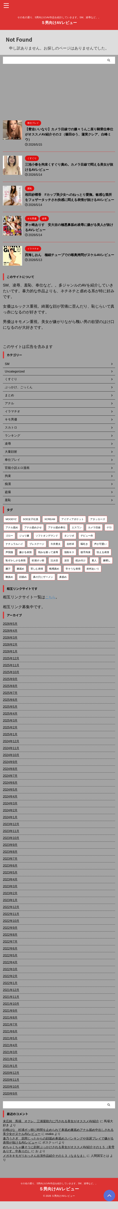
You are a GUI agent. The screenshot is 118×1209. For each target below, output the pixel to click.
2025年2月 (10, 735)
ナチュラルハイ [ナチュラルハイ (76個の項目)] (14, 551)
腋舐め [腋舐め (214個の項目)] (20, 576)
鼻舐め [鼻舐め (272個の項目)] (63, 584)
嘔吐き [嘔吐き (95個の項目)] (84, 551)
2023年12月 (11, 831)
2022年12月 (11, 914)
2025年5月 (10, 714)
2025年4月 (10, 721)
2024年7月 (10, 783)
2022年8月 (10, 942)
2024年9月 (10, 769)
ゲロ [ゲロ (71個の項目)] (109, 535)
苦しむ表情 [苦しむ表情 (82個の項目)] (37, 576)
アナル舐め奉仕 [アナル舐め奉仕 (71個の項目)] (57, 535)
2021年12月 (11, 997)
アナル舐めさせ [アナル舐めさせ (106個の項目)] (33, 535)
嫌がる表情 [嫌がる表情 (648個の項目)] (25, 560)
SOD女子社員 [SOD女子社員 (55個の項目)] (30, 527)
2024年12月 (11, 749)
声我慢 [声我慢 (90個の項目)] (9, 560)
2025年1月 (10, 742)
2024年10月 (11, 762)
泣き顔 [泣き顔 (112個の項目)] (54, 568)
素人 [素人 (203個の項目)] (94, 568)
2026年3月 (10, 645)
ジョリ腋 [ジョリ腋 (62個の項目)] (24, 543)
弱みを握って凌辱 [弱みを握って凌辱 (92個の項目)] (48, 560)
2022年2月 (10, 983)
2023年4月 (10, 887)
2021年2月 (10, 1066)
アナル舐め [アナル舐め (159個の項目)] (12, 535)
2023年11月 (11, 838)
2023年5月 (10, 880)
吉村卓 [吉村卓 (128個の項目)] (70, 551)
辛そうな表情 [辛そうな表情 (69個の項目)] (73, 576)
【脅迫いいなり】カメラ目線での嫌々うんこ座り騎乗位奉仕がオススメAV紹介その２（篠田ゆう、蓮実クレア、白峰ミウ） (70, 134)
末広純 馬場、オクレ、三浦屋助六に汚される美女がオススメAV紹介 (51, 1129)
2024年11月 (11, 755)
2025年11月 (11, 673)
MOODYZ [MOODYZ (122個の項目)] (11, 527)
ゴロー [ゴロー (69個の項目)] (9, 543)
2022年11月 (11, 921)
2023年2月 (10, 901)
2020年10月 (11, 1094)
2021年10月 (11, 1011)
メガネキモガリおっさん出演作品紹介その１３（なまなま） (44, 1163)
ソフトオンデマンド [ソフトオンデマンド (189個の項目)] (47, 543)
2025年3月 (10, 728)
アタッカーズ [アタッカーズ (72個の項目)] (97, 527)
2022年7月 (10, 949)
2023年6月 (10, 873)
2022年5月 (10, 963)
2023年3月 (10, 894)
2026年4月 (10, 638)
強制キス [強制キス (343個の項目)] (69, 560)
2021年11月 (11, 1004)
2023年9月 (10, 852)
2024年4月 (10, 804)
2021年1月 (10, 1073)
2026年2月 (10, 652)
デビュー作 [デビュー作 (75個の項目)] (87, 543)
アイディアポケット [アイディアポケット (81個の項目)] (72, 527)
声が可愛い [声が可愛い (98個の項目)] (100, 551)
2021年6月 (10, 1039)
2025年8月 (10, 693)
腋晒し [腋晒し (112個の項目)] (107, 568)
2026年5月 (10, 631)
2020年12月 (11, 1080)
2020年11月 (11, 1087)
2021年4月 (10, 1053)
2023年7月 (10, 866)
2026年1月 (10, 659)
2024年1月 (10, 825)
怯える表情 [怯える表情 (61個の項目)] (103, 560)
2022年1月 (10, 990)
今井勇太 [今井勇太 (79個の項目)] (56, 551)
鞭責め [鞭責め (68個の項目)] (9, 584)
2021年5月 (10, 1046)
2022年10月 (11, 928)
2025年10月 (11, 679)
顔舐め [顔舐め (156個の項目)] (23, 584)
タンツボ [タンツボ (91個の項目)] (69, 543)
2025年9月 (10, 686)
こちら (51, 605)
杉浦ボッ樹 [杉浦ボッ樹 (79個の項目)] (38, 568)
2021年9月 (10, 1018)
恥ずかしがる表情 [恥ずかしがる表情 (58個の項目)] (16, 568)
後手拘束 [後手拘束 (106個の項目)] (86, 560)
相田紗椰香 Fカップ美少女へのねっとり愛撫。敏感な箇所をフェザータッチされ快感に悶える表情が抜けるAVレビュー (69, 200)
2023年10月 (11, 845)
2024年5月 (10, 797)
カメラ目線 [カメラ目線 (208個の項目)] (94, 535)
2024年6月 (10, 790)
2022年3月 (10, 977)
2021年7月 (10, 1032)
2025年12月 (11, 666)
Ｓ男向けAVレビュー (59, 23)
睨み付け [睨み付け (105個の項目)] (81, 568)
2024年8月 (10, 776)
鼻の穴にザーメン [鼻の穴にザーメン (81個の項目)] (43, 584)
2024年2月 (10, 818)
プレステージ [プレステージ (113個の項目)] (36, 551)
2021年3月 (10, 1059)
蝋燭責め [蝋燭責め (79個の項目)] (54, 576)
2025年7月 (10, 700)
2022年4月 (10, 970)
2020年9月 (10, 1101)
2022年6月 (10, 956)
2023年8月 (10, 859)
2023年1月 (10, 907)
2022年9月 (10, 935)
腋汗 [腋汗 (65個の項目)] (8, 576)
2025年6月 (10, 707)
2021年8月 (10, 1025)
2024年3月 (10, 811)
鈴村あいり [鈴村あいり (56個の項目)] (93, 576)
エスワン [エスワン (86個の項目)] (77, 535)
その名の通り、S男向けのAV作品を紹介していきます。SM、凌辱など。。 (58, 1191)
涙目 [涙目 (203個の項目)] (66, 568)
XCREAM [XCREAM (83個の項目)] (49, 527)
